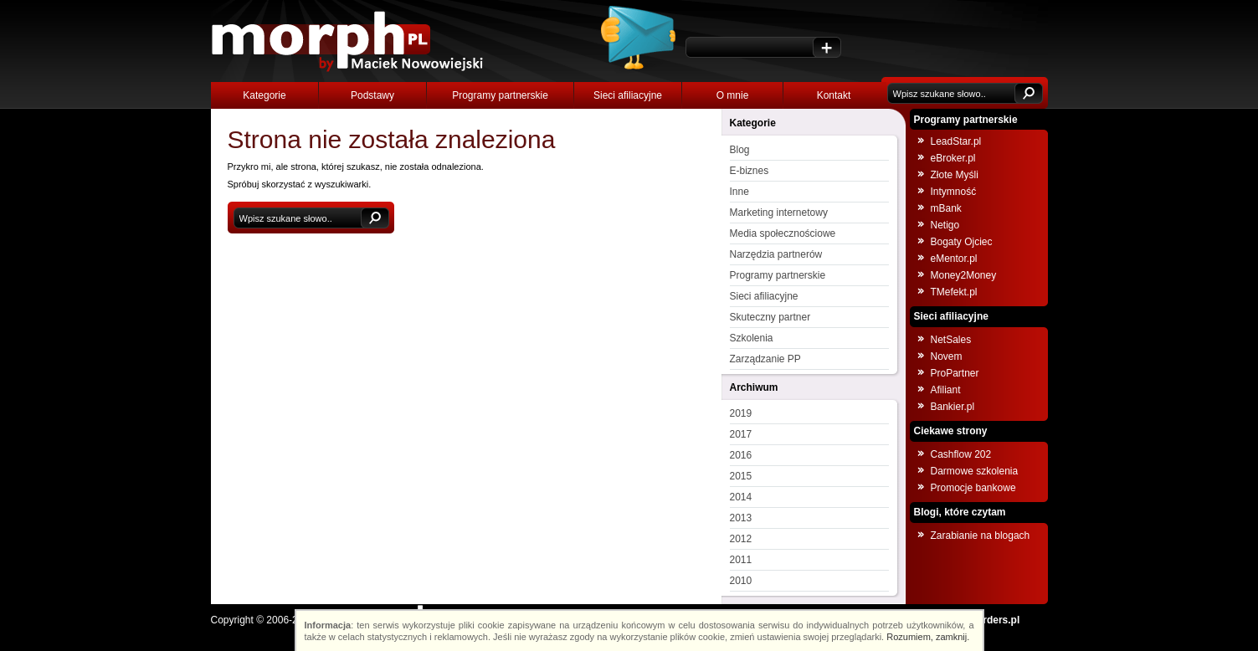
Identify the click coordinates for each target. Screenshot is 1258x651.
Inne (739, 191)
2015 (741, 476)
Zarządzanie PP (765, 359)
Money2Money (964, 275)
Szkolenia (751, 338)
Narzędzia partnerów (776, 254)
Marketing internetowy (779, 212)
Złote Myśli (954, 175)
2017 (741, 434)
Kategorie (264, 95)
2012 (741, 539)
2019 (741, 413)
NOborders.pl (988, 620)
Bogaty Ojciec (962, 242)
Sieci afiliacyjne (627, 95)
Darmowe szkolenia (975, 471)
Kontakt (834, 95)
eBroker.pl (953, 158)
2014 (741, 497)
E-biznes (749, 171)
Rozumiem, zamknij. (927, 637)
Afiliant (946, 390)
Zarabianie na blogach (980, 535)
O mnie (732, 95)
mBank (946, 208)
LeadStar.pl (956, 141)
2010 (741, 581)
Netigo (945, 225)
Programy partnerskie (500, 95)
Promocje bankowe (973, 488)
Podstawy (372, 95)
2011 (741, 560)
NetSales (951, 340)
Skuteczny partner (770, 317)
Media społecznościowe (783, 233)
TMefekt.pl (954, 292)
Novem (947, 356)
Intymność (954, 191)
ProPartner (955, 373)
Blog (740, 150)
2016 (741, 455)
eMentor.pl (954, 258)
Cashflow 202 (961, 454)
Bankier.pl (953, 407)
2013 (741, 518)
